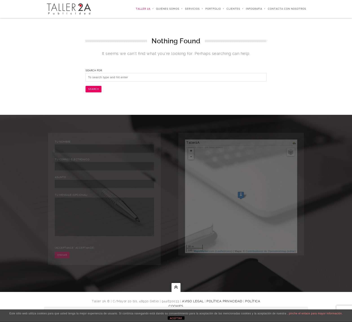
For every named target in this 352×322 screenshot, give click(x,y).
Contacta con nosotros (287, 8)
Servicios (192, 8)
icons (228, 251)
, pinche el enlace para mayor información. (315, 313)
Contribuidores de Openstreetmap (266, 251)
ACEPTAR (176, 318)
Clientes (233, 8)
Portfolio (213, 8)
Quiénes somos (167, 8)
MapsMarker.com (204, 251)
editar (291, 251)
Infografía (254, 8)
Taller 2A (143, 8)
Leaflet (220, 251)
